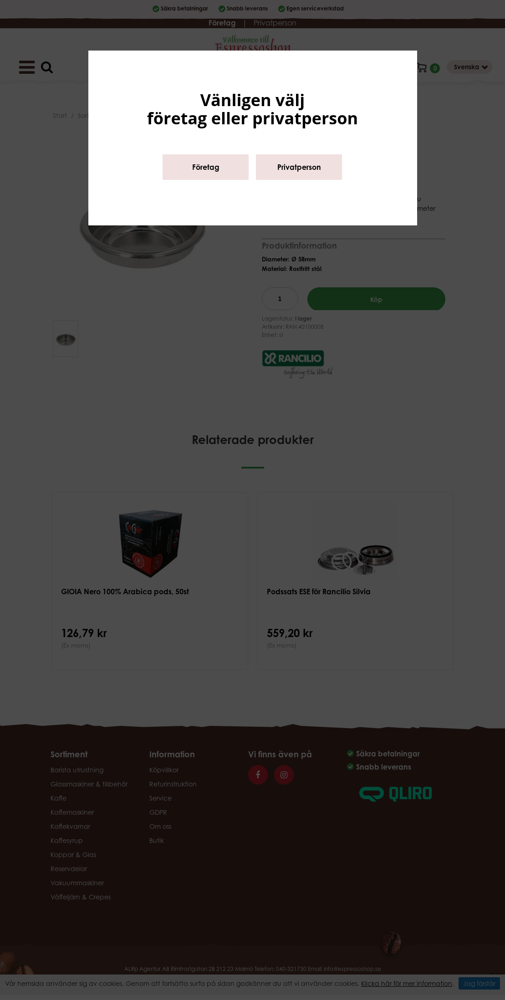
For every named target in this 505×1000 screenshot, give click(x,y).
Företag (205, 167)
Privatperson (299, 167)
